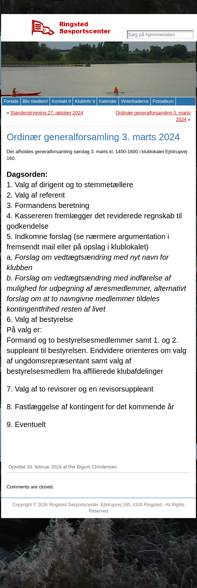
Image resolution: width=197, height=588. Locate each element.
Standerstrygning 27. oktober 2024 (46, 112)
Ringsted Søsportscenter (73, 504)
